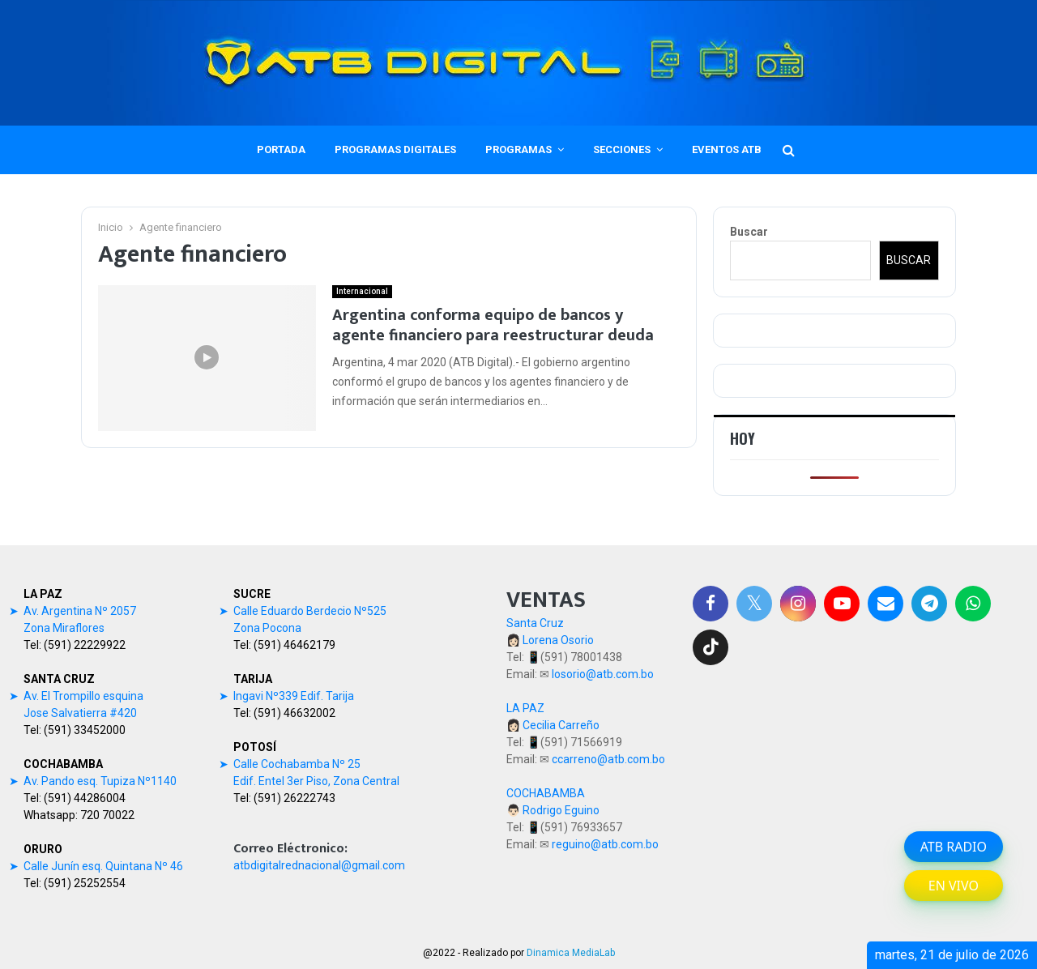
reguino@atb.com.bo (605, 844)
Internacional (362, 291)
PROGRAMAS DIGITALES (395, 149)
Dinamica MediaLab (571, 952)
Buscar (749, 231)
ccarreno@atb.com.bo (608, 759)
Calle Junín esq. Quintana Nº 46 (103, 866)
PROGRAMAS (518, 149)
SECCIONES (622, 149)
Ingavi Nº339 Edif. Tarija (293, 695)
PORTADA (281, 149)
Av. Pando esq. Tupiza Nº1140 (100, 781)
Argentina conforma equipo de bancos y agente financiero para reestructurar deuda (493, 325)
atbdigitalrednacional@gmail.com (319, 865)
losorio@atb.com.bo (603, 674)
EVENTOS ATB (727, 149)
